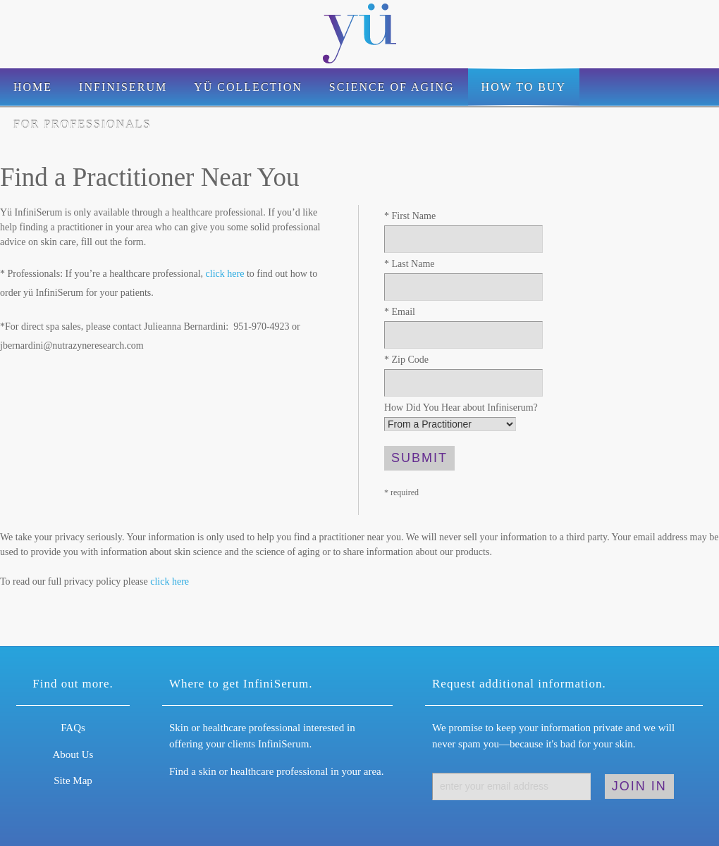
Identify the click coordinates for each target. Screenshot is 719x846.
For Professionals (82, 124)
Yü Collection (248, 87)
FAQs (73, 727)
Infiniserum (123, 87)
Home (32, 87)
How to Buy (523, 87)
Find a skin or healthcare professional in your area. (276, 771)
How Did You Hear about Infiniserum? (461, 407)
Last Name (409, 264)
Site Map (73, 780)
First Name (410, 216)
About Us (73, 754)
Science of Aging (392, 87)
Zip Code (406, 359)
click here (225, 273)
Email (399, 311)
